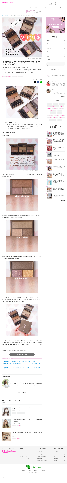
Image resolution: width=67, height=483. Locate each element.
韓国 (49, 108)
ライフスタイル (53, 119)
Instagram (55, 454)
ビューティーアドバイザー (25, 458)
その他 (48, 59)
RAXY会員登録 (56, 451)
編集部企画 (62, 103)
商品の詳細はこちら (22, 354)
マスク (23, 412)
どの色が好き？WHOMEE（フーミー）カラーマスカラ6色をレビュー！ (20, 361)
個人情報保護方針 (30, 470)
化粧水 (62, 115)
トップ (8, 7)
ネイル (48, 54)
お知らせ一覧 (39, 451)
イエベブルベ (50, 115)
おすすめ (55, 103)
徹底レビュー (53, 110)
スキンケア (49, 40)
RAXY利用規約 (39, 458)
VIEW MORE (62, 96)
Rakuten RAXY (7, 3)
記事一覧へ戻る (22, 392)
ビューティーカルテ (23, 456)
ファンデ (55, 117)
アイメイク (6, 74)
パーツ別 (18, 412)
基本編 (18, 438)
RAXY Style (20, 7)
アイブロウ (20, 76)
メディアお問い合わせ (41, 452)
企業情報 (23, 470)
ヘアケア (48, 51)
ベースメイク (49, 43)
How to (14, 412)
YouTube (55, 460)
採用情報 (43, 470)
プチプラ (59, 113)
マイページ (22, 454)
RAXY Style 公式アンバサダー (6, 76)
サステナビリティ (19, 478)
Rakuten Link (56, 458)
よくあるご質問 (59, 7)
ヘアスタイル (53, 113)
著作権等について (37, 470)
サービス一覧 (4, 478)
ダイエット (62, 117)
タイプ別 (60, 119)
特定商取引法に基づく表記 (42, 460)
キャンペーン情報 (33, 7)
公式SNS (46, 7)
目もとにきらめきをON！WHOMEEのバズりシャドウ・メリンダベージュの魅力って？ (22, 364)
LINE (54, 456)
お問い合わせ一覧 (11, 478)
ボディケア (49, 48)
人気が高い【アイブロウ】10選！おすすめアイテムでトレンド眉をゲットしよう (22, 367)
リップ (59, 110)
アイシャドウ (15, 76)
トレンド (61, 108)
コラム (48, 56)
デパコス (49, 117)
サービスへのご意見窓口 (41, 456)
